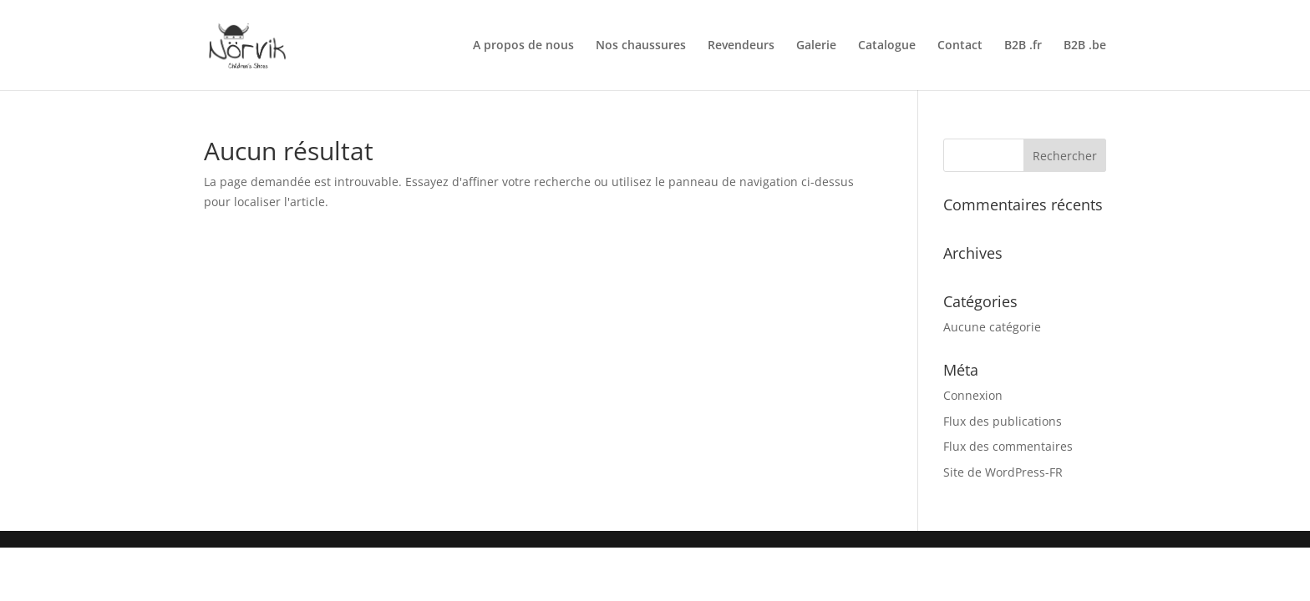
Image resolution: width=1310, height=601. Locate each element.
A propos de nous (523, 46)
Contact (959, 46)
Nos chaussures (641, 46)
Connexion (973, 395)
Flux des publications (1002, 421)
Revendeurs (741, 46)
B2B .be (1085, 46)
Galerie (816, 46)
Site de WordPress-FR (1003, 472)
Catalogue (887, 46)
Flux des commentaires (1008, 446)
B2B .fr (1023, 46)
